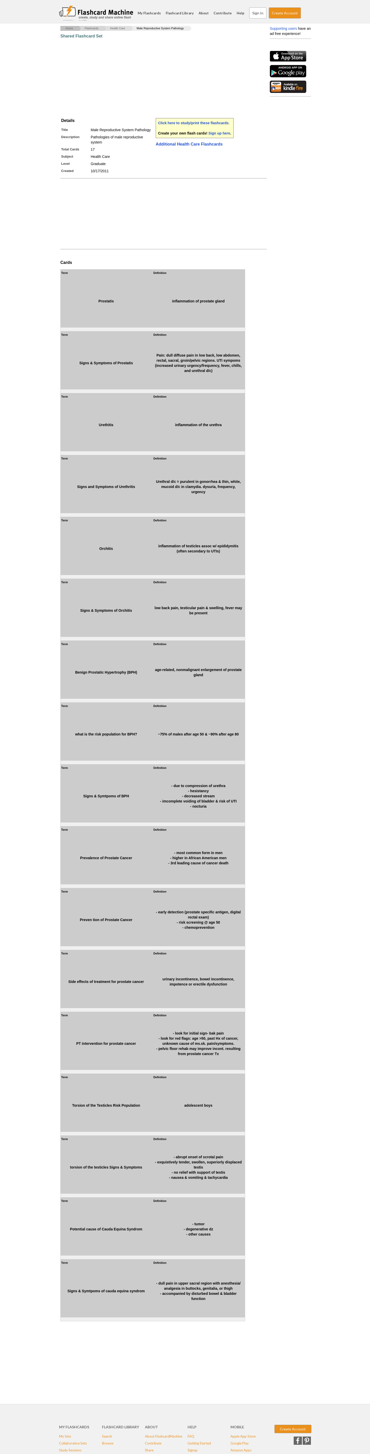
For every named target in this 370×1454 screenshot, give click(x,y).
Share (149, 1450)
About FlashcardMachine (163, 1436)
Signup (193, 1450)
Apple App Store (243, 1436)
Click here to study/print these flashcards (193, 123)
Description (70, 137)
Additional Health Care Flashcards (189, 144)
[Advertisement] (153, 78)
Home (69, 28)
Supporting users (283, 28)
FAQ (191, 1436)
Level (65, 164)
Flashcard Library (180, 13)
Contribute (223, 13)
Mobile (237, 1427)
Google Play (239, 1443)
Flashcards (91, 28)
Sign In (257, 13)
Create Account (285, 13)
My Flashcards (149, 13)
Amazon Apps (241, 1450)
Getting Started (199, 1443)
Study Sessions (70, 1450)
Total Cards (70, 149)
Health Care (117, 28)
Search (306, 13)
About (204, 13)
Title (64, 130)
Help (240, 13)
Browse (107, 1443)
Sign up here (219, 133)
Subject (67, 156)
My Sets (65, 1436)
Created (67, 171)
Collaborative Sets (73, 1443)
